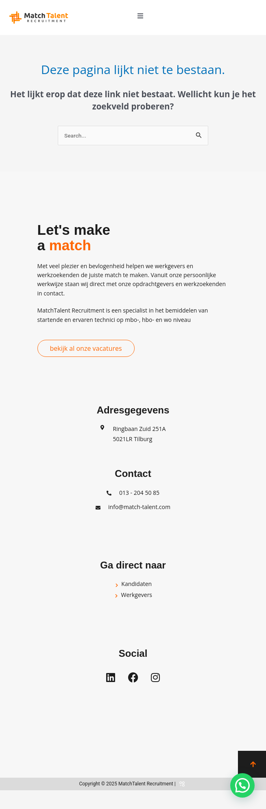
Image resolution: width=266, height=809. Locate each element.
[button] (140, 16)
